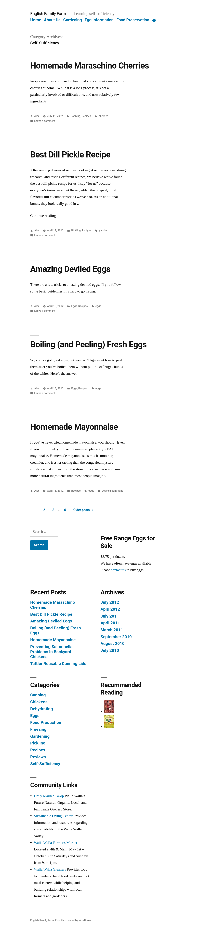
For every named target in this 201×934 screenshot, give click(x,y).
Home (35, 19)
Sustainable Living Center (53, 815)
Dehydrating (41, 708)
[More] (154, 21)
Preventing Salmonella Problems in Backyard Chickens (51, 651)
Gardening (72, 19)
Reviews (38, 756)
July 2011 (110, 616)
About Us (52, 19)
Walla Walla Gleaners (50, 869)
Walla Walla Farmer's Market (55, 842)
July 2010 (110, 650)
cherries (103, 116)
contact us (118, 570)
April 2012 (110, 609)
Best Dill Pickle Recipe (70, 154)
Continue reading (45, 215)
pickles (103, 230)
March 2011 (112, 629)
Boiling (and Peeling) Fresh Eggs (88, 344)
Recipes (86, 116)
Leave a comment (44, 121)
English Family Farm (48, 13)
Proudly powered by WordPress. (73, 920)
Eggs (74, 306)
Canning (76, 116)
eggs (98, 306)
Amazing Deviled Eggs (70, 269)
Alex (36, 116)
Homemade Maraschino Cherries (89, 66)
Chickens (38, 701)
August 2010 (113, 643)
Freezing (38, 729)
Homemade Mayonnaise (74, 427)
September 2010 (116, 636)
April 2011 (110, 622)
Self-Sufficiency (45, 763)
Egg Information (99, 19)
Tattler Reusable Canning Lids (58, 663)
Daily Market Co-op (49, 796)
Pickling (76, 230)
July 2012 (110, 602)
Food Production (45, 722)
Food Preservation (132, 19)
